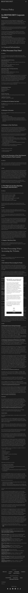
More (14, 310)
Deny (14, 308)
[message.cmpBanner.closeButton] (22, 278)
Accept (14, 312)
